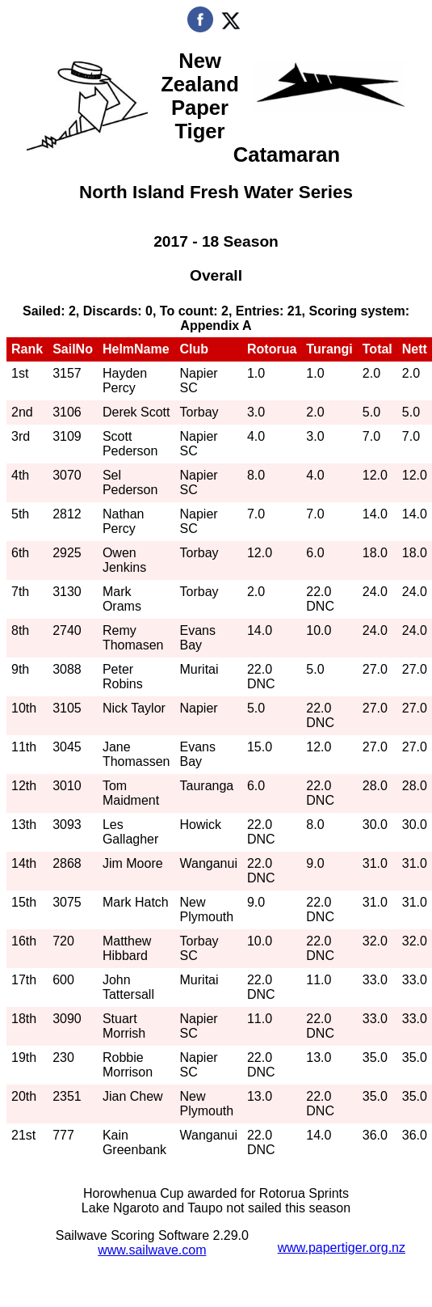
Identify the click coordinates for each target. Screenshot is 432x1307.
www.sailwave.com (152, 1250)
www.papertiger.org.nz (341, 1247)
